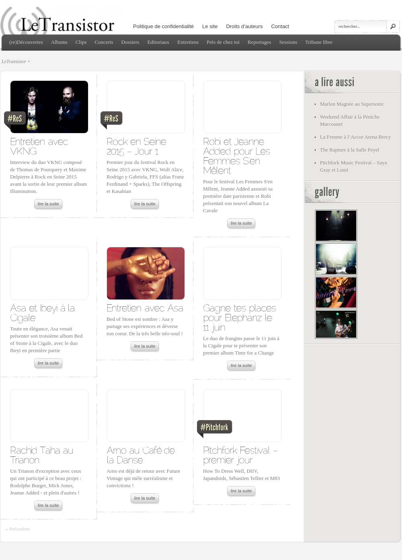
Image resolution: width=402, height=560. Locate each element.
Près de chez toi (223, 42)
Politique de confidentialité (163, 26)
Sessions (288, 42)
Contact (280, 26)
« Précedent (17, 529)
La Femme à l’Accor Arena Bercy (355, 137)
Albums (59, 42)
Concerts (103, 42)
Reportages (259, 42)
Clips (81, 42)
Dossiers (130, 42)
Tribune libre (318, 42)
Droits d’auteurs (244, 26)
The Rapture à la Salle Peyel (349, 150)
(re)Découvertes (26, 42)
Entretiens (188, 42)
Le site (209, 26)
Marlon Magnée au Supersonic (352, 104)
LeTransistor (14, 61)
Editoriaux (158, 42)
